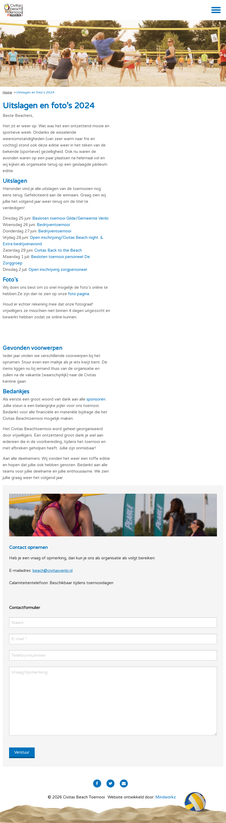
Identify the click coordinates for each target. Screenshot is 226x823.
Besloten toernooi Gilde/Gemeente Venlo (70, 218)
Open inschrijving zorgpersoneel (58, 269)
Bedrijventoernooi (53, 224)
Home (7, 92)
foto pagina (78, 293)
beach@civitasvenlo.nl (53, 570)
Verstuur (21, 752)
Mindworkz (165, 797)
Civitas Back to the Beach (58, 250)
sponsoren (95, 399)
